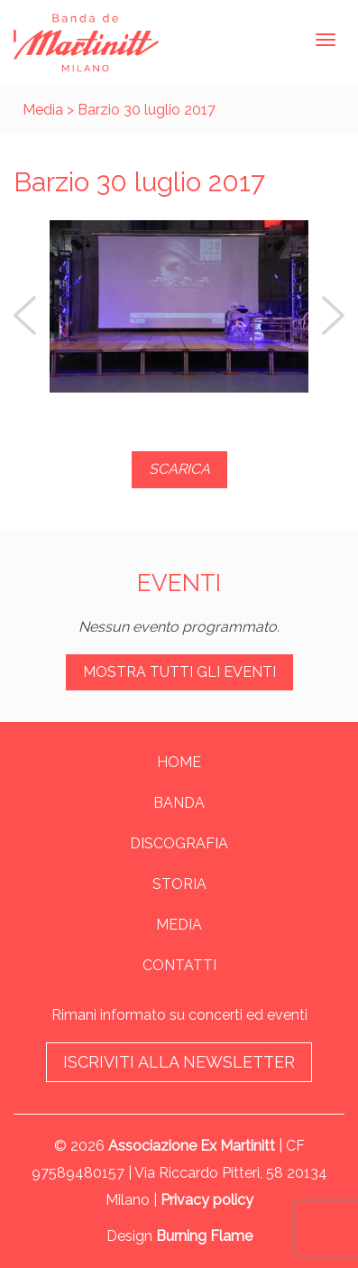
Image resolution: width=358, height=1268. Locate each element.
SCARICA (179, 468)
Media (43, 109)
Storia (179, 884)
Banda (179, 802)
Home (179, 762)
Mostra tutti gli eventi (179, 671)
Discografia (179, 843)
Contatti (179, 965)
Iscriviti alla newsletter (179, 1061)
